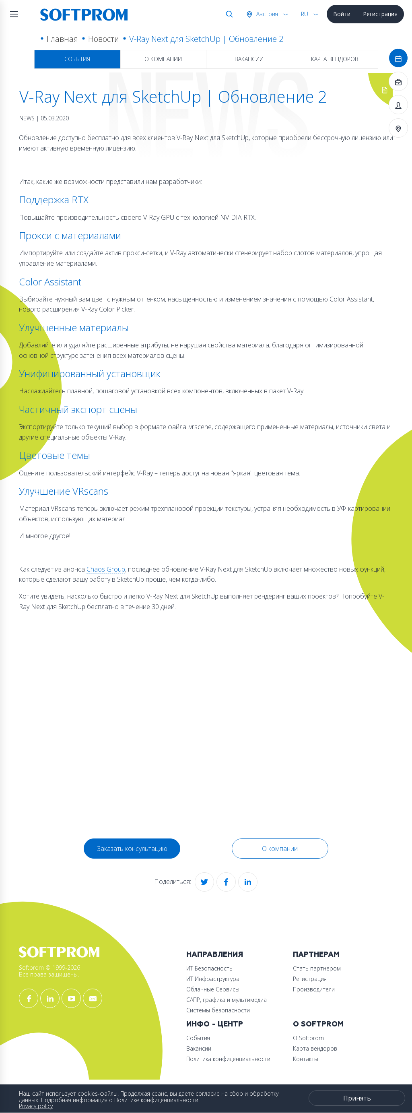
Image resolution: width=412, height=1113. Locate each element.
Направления (214, 954)
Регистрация (380, 14)
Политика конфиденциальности (228, 1059)
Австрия (266, 14)
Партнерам (316, 954)
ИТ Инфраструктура (212, 979)
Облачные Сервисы (212, 989)
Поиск (228, 14)
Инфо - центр (214, 1024)
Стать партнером (317, 968)
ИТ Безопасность (209, 968)
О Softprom (318, 1024)
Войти (341, 14)
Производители (314, 989)
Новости (103, 38)
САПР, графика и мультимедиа (226, 1000)
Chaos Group (106, 569)
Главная (62, 38)
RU (304, 14)
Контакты (305, 1059)
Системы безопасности (218, 1010)
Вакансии (249, 59)
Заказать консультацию (132, 848)
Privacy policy (36, 1106)
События (77, 59)
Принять (357, 1098)
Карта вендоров (334, 59)
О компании (163, 59)
